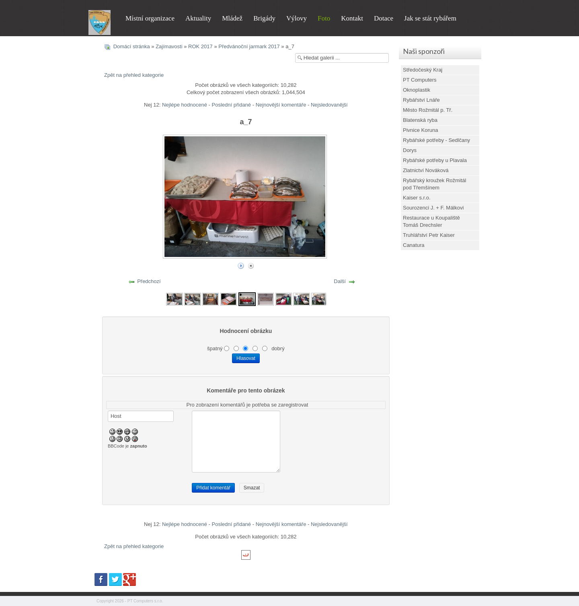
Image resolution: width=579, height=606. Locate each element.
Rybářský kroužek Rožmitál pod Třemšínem (434, 184)
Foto (324, 18)
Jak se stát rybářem (430, 18)
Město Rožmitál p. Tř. (427, 110)
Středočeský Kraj (422, 70)
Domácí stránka (131, 46)
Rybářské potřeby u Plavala (435, 160)
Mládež (232, 18)
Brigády (264, 18)
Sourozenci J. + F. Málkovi (433, 208)
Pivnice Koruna (420, 130)
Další (340, 281)
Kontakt (352, 18)
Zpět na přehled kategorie (134, 75)
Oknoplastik (416, 90)
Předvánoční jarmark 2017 (248, 46)
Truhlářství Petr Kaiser (429, 235)
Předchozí (149, 281)
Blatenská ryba (420, 120)
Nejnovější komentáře (281, 105)
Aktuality (198, 18)
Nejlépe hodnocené (184, 105)
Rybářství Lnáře (421, 100)
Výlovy (296, 18)
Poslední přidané (231, 105)
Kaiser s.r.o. (417, 198)
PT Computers (420, 80)
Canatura (413, 245)
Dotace (383, 18)
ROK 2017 (200, 46)
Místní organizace (150, 18)
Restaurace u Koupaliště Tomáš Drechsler (431, 221)
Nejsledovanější (329, 105)
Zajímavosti (169, 46)
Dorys (410, 150)
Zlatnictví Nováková (425, 170)
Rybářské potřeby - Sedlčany (436, 140)
